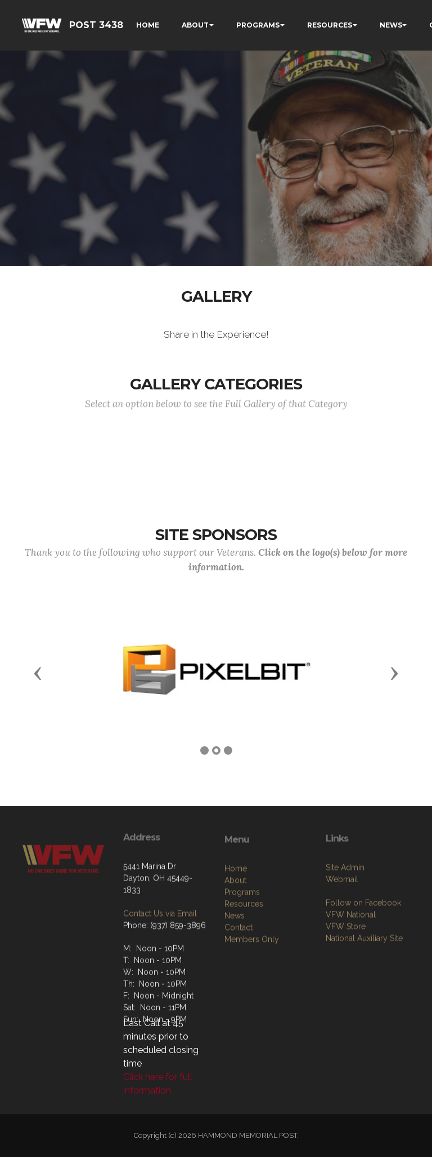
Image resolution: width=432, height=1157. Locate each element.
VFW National (351, 965)
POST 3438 (96, 25)
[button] (37, 672)
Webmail (342, 930)
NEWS (391, 25)
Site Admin (345, 918)
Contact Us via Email (160, 959)
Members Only (251, 996)
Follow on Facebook (363, 954)
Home (235, 925)
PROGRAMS (258, 25)
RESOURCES (329, 25)
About (235, 937)
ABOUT (195, 25)
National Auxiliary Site (364, 989)
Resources (243, 960)
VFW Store (346, 977)
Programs (242, 949)
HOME (147, 25)
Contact (238, 984)
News (234, 972)
